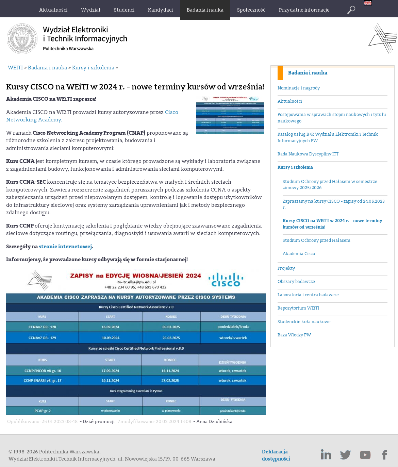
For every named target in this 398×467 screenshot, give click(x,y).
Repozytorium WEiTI (298, 308)
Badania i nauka (307, 73)
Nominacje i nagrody (299, 88)
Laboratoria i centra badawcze (308, 295)
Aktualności (290, 101)
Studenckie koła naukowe (304, 321)
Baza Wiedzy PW (294, 335)
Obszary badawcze (296, 281)
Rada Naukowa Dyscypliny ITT (308, 154)
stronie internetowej (65, 246)
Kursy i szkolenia (295, 167)
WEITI (15, 67)
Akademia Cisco (299, 253)
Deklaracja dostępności (276, 455)
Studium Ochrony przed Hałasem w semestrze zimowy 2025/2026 (330, 185)
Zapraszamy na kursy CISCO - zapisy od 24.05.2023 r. (334, 205)
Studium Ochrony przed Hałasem (316, 240)
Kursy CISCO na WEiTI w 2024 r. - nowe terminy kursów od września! (332, 224)
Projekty (286, 268)
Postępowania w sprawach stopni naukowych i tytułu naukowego (332, 118)
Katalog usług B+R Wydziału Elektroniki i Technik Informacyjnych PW (328, 138)
